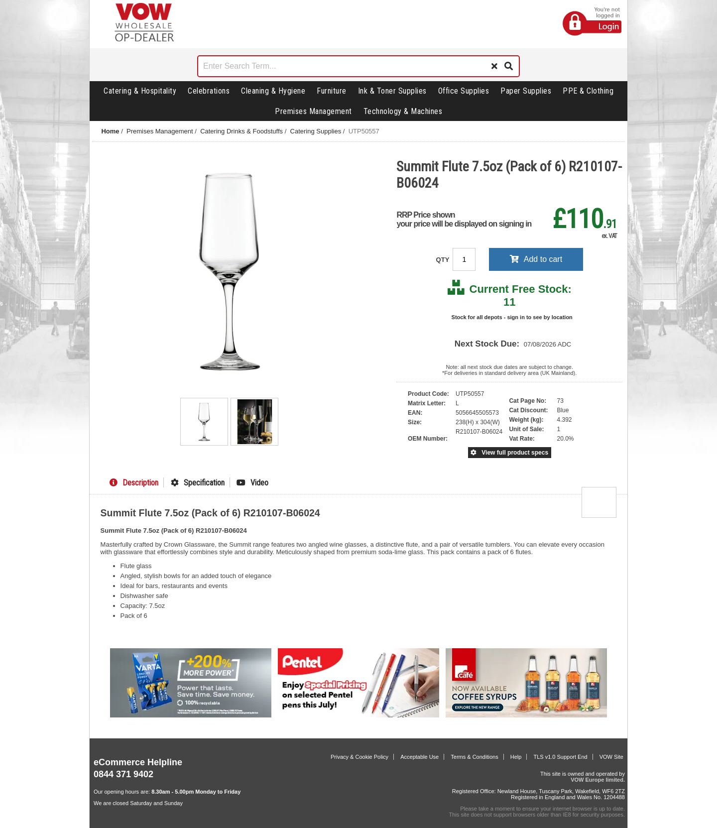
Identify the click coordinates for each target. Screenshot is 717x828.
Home (110, 131)
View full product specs (509, 452)
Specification (198, 482)
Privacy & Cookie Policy (359, 757)
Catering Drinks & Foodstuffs (241, 131)
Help (516, 757)
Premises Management (313, 111)
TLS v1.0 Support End (560, 757)
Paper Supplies (525, 91)
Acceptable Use (419, 757)
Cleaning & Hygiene (273, 91)
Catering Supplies (316, 131)
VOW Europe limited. (598, 780)
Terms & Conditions (474, 757)
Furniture (332, 91)
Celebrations (209, 91)
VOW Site (611, 757)
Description (134, 482)
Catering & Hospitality (140, 91)
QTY (443, 259)
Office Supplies (463, 91)
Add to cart (536, 259)
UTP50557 (364, 131)
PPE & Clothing (588, 91)
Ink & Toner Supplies (392, 91)
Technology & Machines (403, 111)
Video (252, 482)
